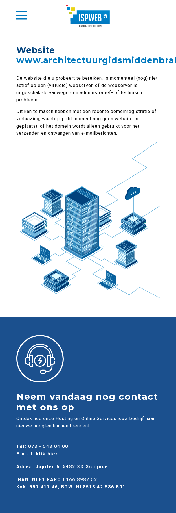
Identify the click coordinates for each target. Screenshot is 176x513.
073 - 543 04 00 (48, 446)
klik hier (47, 454)
